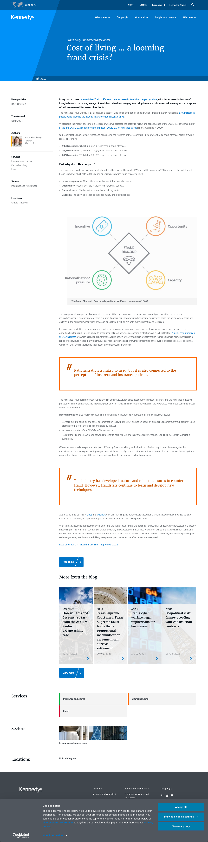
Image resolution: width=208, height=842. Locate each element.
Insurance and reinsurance (93, 735)
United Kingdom (93, 766)
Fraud (64, 711)
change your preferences (58, 822)
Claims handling (138, 699)
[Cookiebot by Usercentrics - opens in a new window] (21, 835)
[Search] (192, 5)
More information (53, 835)
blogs (89, 514)
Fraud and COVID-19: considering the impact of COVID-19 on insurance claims (98, 127)
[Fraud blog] (71, 562)
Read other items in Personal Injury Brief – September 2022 (88, 544)
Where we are (102, 17)
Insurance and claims (72, 699)
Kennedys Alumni (178, 5)
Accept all (181, 807)
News (131, 5)
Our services (141, 17)
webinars (101, 514)
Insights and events (165, 17)
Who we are (189, 17)
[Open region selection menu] (23, 5)
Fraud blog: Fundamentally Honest (88, 40)
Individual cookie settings (181, 816)
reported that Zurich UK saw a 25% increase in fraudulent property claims (118, 99)
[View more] (71, 673)
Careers (144, 5)
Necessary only (181, 826)
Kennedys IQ (158, 5)
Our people (122, 17)
